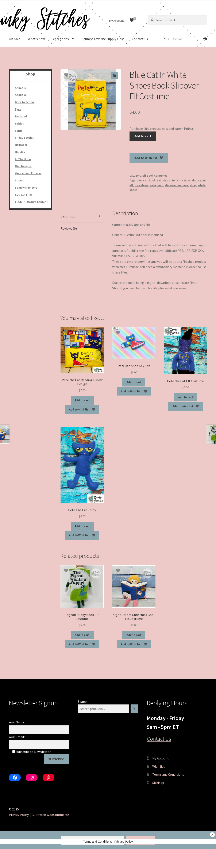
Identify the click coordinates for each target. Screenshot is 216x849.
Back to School (25, 102)
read (160, 185)
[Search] (134, 708)
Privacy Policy (19, 815)
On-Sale (14, 39)
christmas (184, 180)
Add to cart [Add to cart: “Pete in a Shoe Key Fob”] (134, 382)
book (152, 180)
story (193, 185)
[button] (114, 75)
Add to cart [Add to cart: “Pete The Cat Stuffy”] (82, 526)
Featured (21, 116)
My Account (116, 21)
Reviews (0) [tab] (69, 228)
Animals (20, 88)
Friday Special (24, 137)
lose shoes (141, 185)
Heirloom (21, 145)
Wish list (158, 766)
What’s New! (37, 39)
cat (159, 180)
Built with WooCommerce (50, 815)
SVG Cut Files (23, 195)
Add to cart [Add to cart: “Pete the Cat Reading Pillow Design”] (82, 400)
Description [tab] (69, 216)
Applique (21, 95)
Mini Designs (23, 166)
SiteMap (158, 783)
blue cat (142, 180)
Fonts (19, 131)
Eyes (18, 109)
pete (153, 185)
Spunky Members (26, 187)
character (169, 180)
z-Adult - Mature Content (31, 202)
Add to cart (142, 136)
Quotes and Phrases (28, 173)
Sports (19, 180)
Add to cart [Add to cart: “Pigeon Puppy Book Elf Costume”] (82, 635)
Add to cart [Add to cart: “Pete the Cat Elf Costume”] (185, 397)
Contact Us (140, 39)
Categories (61, 39)
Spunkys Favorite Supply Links (103, 39)
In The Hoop (23, 159)
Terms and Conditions (168, 774)
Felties (19, 123)
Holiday (20, 152)
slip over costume (176, 185)
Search (83, 701)
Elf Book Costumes (155, 175)
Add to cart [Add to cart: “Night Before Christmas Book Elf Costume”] (134, 635)
